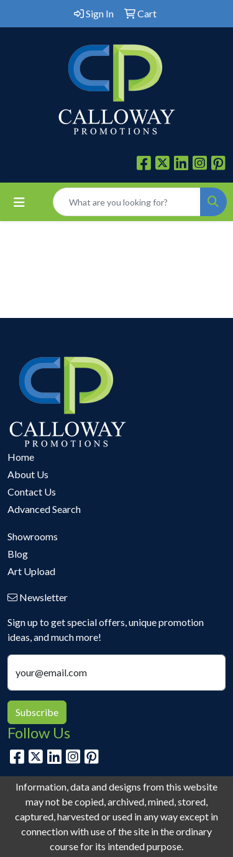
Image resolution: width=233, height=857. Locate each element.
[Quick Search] (127, 202)
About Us (27, 474)
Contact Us (31, 491)
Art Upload (31, 571)
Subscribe (37, 712)
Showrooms (32, 536)
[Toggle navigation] (19, 202)
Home (20, 457)
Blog (17, 554)
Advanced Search (44, 509)
